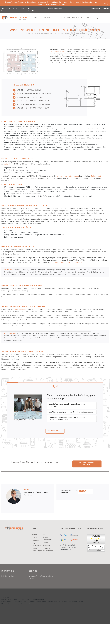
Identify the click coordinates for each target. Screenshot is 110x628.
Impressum (36, 541)
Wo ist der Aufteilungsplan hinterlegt (32, 105)
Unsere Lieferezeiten (47, 539)
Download (95, 8)
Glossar (32, 582)
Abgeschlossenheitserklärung (68, 176)
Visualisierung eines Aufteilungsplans (67, 262)
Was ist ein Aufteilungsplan (27, 90)
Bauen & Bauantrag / (40, 33)
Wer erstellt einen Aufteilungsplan (31, 101)
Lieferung (46, 543)
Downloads (47, 547)
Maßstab (7, 164)
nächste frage (55, 431)
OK (105, 3)
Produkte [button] (39, 18)
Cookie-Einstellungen (36, 551)
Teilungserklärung (57, 52)
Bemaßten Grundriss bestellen (86, 464)
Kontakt (35, 535)
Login (105, 8)
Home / (28, 33)
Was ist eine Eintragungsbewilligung (31, 108)
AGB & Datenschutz (36, 545)
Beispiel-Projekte (7, 577)
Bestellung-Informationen (47, 551)
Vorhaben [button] (49, 18)
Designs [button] (65, 18)
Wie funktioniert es (78, 18)
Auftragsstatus (55, 8)
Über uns (35, 538)
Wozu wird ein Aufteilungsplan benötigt (33, 94)
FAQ (44, 535)
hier (30, 608)
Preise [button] (57, 18)
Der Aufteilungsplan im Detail (28, 97)
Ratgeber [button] (93, 18)
